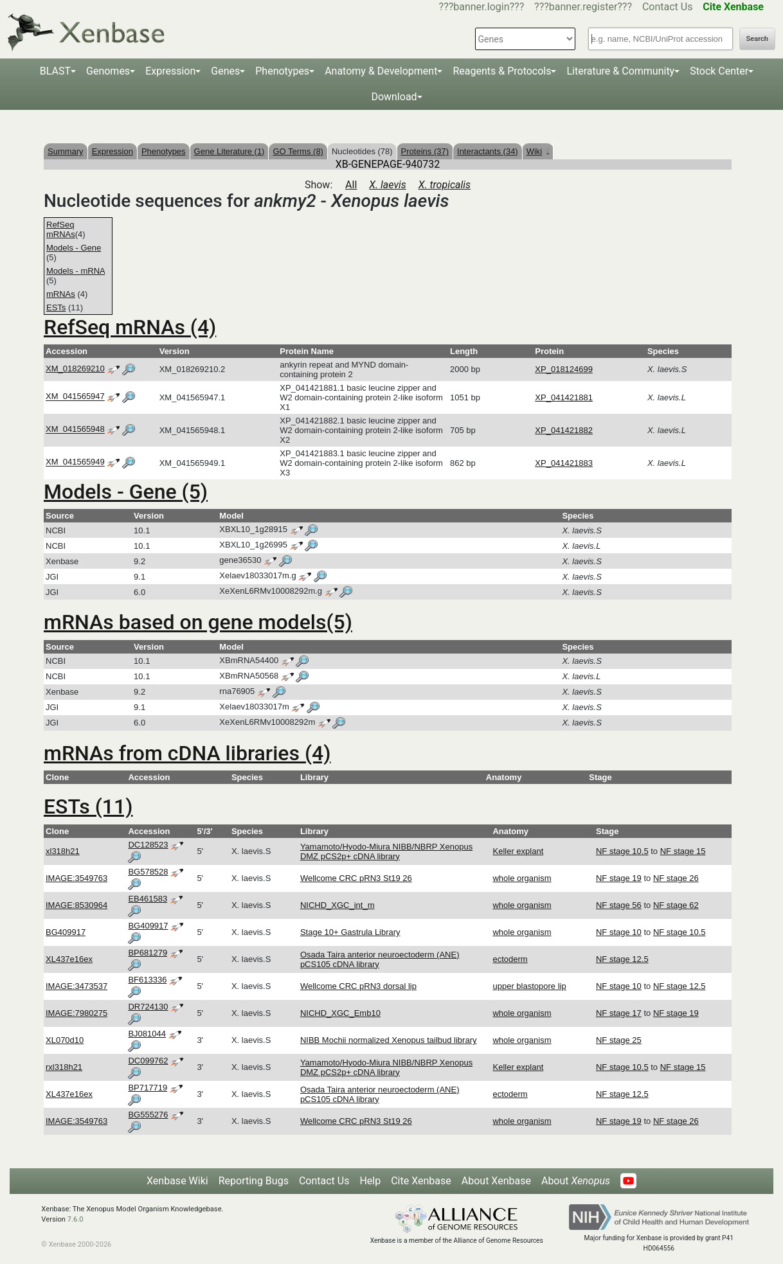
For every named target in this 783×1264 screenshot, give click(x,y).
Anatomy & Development (381, 71)
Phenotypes (282, 71)
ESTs (56, 307)
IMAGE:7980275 (76, 1013)
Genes (225, 71)
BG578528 (148, 872)
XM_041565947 (75, 397)
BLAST (55, 71)
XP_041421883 (564, 463)
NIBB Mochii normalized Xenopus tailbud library (388, 1040)
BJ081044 (147, 1033)
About (575, 1181)
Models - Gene (73, 248)
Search (757, 39)
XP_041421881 (564, 397)
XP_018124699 (564, 369)
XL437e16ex (69, 959)
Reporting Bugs (254, 1181)
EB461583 (147, 898)
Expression (170, 71)
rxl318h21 (64, 1067)
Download (394, 97)
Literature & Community (620, 71)
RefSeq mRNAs (60, 229)
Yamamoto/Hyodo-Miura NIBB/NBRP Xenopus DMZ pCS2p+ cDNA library (386, 851)
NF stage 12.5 (622, 959)
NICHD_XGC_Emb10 (340, 1013)
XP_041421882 (564, 430)
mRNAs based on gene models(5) (198, 622)
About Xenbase (496, 1181)
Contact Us (667, 7)
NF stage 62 (676, 905)
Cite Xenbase (421, 1181)
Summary (66, 151)
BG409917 (66, 932)
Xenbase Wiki (177, 1181)
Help (370, 1181)
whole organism (521, 878)
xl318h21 (63, 851)
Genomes (108, 71)
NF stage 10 (619, 932)
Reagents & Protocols (502, 71)
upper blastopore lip (529, 986)
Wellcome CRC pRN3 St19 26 (356, 878)
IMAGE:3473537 (76, 986)
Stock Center (719, 71)
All (351, 185)
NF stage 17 (619, 1013)
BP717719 (147, 1087)
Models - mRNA (75, 271)
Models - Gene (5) (126, 491)
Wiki (537, 151)
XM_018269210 (75, 368)
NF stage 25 (619, 1040)
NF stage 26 (676, 878)
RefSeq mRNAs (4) (130, 327)
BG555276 (148, 1114)
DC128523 (148, 845)
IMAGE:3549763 (76, 878)
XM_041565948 (75, 429)
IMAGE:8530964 (76, 905)
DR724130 (148, 1006)
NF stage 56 (619, 905)
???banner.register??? (583, 7)
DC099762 (148, 1060)
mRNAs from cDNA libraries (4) (187, 753)
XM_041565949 (75, 462)
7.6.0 (76, 1219)
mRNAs (60, 294)
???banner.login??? (482, 7)
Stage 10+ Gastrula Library (350, 932)
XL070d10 (65, 1040)
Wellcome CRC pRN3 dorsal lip (358, 986)
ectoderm (509, 959)
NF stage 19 (619, 878)
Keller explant (517, 851)
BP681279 (147, 952)
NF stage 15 (683, 851)
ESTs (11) (88, 806)
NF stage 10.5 (622, 851)
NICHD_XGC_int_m (337, 905)
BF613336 (147, 979)
